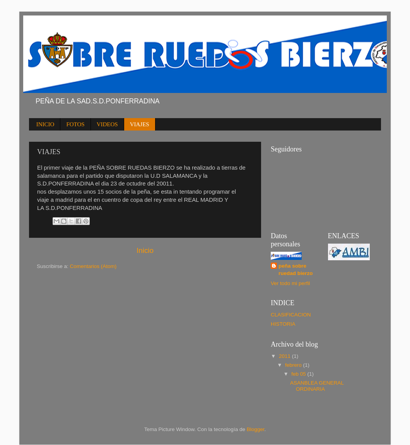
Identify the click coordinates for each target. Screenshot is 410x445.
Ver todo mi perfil (290, 283)
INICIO (45, 124)
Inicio (145, 250)
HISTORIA (283, 324)
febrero (294, 365)
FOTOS (75, 124)
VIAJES (139, 124)
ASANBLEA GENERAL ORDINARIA (316, 386)
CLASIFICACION (291, 315)
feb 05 (299, 374)
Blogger (256, 429)
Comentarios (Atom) (93, 266)
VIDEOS (107, 124)
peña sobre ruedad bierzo (295, 269)
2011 (285, 356)
